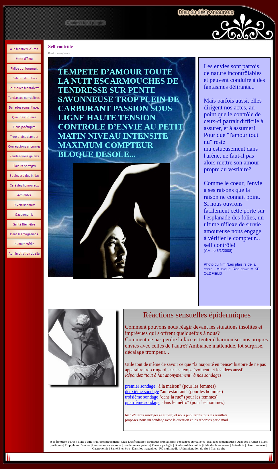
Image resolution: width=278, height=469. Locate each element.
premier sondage (140, 386)
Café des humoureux (216, 445)
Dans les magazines (144, 448)
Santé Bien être (121, 448)
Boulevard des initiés (188, 445)
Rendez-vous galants (137, 445)
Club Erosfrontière (132, 441)
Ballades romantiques (220, 441)
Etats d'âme (85, 441)
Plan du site (218, 448)
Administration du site (194, 448)
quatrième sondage (142, 402)
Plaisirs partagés (162, 445)
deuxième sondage (142, 391)
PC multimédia (168, 448)
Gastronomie (100, 448)
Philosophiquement (106, 441)
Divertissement (256, 445)
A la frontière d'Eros (62, 441)
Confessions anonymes (106, 445)
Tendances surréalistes (191, 441)
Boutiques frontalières (161, 441)
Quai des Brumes (248, 441)
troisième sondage (141, 397)
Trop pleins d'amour (78, 445)
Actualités (238, 445)
